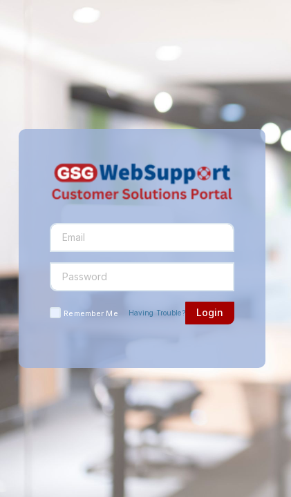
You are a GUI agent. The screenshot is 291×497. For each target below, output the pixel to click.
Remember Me (91, 313)
